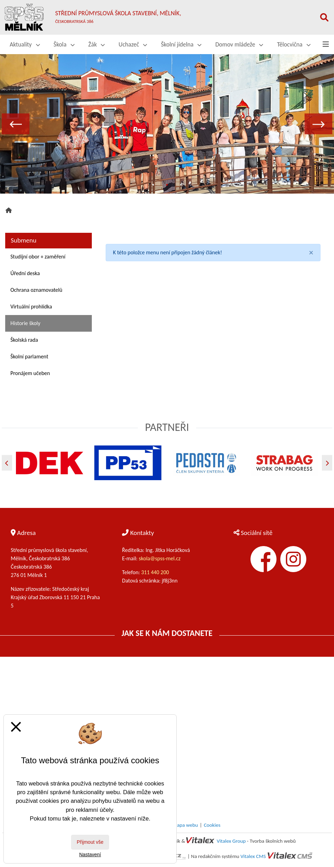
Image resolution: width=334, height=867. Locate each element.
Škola (64, 44)
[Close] (311, 252)
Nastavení (90, 854)
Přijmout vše (90, 842)
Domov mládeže (239, 44)
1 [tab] (153, 184)
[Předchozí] (7, 463)
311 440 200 (155, 572)
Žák (96, 44)
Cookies (212, 825)
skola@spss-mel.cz (160, 558)
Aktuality (25, 44)
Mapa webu (185, 825)
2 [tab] (167, 184)
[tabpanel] (167, 124)
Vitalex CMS (253, 856)
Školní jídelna (181, 44)
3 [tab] (180, 184)
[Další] (327, 463)
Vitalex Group (231, 841)
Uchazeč (132, 44)
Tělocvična (293, 44)
